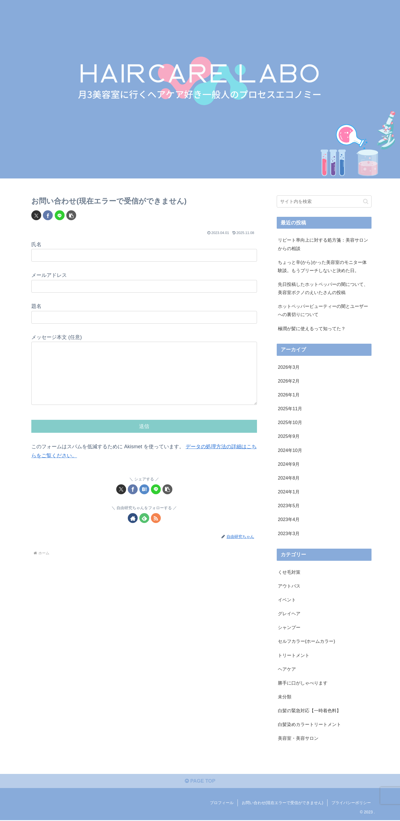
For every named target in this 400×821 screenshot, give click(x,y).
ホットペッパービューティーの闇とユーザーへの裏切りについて (323, 310)
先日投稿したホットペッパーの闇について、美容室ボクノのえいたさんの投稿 (323, 288)
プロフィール (222, 803)
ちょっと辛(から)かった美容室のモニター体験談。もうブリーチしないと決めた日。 (322, 266)
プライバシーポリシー (351, 803)
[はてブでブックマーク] (144, 501)
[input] (324, 201)
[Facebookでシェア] (48, 215)
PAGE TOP (200, 782)
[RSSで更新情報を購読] (156, 529)
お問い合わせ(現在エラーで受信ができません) (282, 803)
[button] (71, 215)
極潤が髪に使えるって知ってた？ (312, 328)
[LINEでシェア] (60, 215)
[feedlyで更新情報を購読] (144, 529)
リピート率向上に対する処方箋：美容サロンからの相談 (323, 244)
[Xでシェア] (36, 215)
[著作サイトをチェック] (133, 529)
